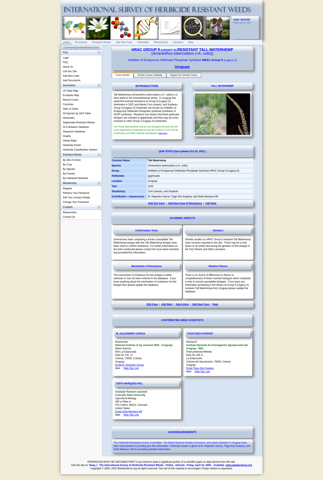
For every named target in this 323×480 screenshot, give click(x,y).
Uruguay (182, 67)
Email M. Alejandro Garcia (129, 365)
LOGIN (236, 19)
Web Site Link (131, 368)
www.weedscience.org (239, 465)
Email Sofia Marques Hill (128, 411)
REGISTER (245, 19)
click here (163, 133)
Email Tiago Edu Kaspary (200, 368)
